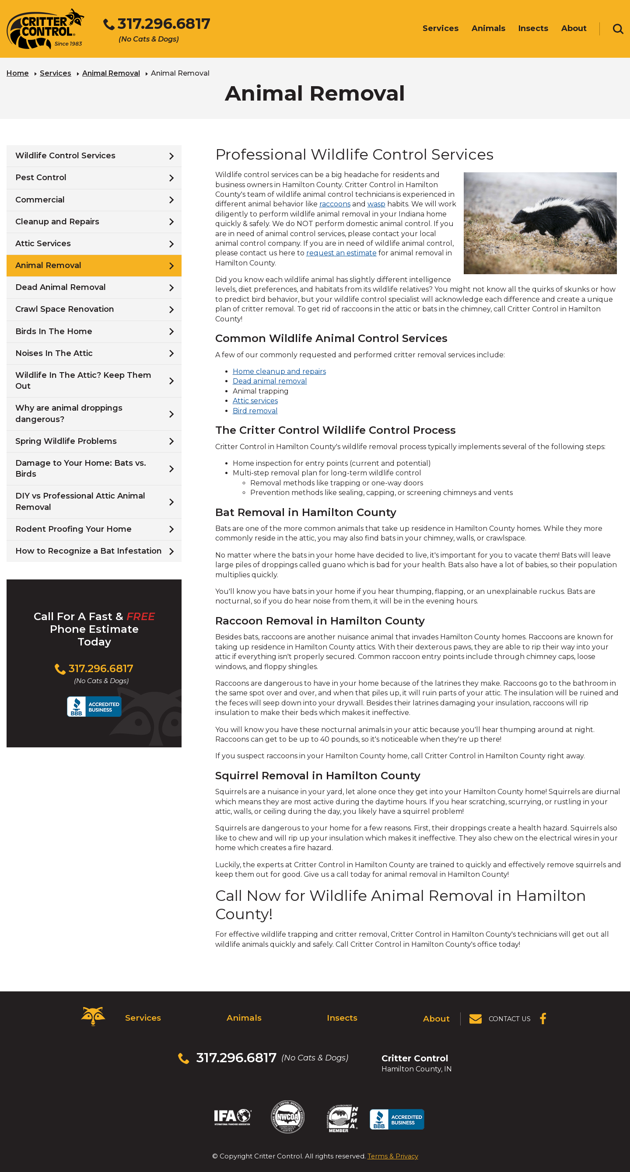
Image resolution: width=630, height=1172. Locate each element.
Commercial (40, 198)
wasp (376, 203)
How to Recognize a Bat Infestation (88, 550)
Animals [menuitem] (488, 29)
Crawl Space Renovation (64, 308)
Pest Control (40, 176)
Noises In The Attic (54, 352)
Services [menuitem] (440, 29)
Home (18, 72)
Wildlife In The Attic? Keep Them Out (83, 380)
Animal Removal (111, 72)
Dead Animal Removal (60, 286)
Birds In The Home (53, 330)
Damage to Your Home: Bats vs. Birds (80, 467)
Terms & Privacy (393, 1137)
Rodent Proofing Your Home (73, 528)
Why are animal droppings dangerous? (68, 412)
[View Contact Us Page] (500, 1016)
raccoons (334, 203)
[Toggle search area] (618, 29)
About (437, 1015)
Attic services (255, 400)
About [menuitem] (574, 29)
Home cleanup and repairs (279, 370)
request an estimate (341, 252)
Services (55, 72)
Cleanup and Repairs (57, 221)
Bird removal (255, 409)
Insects (342, 1015)
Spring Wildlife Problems (66, 440)
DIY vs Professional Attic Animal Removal (80, 500)
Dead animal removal (270, 380)
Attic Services (43, 243)
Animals (243, 1015)
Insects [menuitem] (533, 29)
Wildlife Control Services (65, 155)
